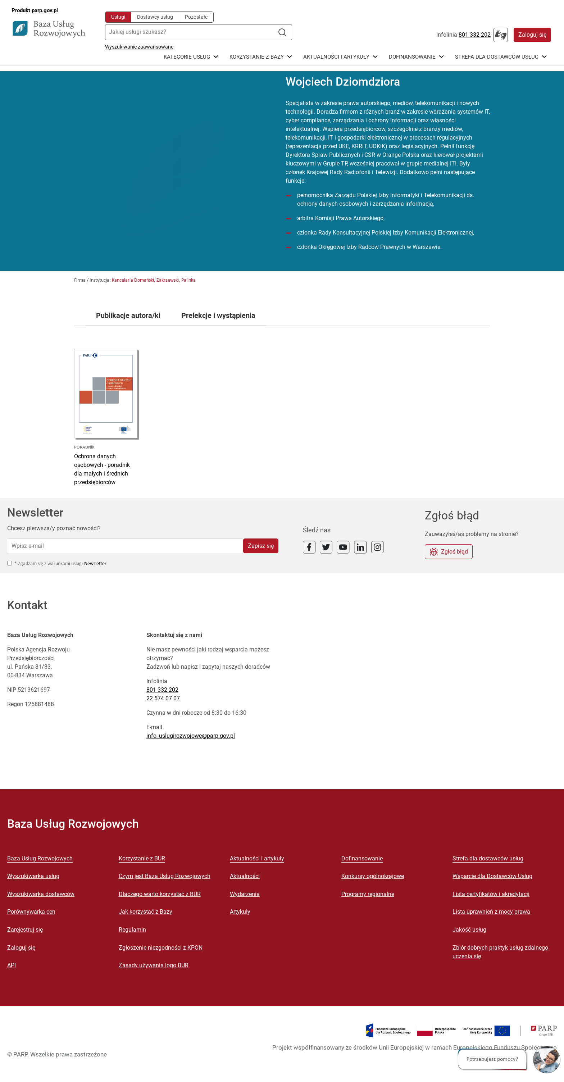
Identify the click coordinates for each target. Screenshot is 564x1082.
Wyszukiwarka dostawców (40, 894)
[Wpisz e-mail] (125, 545)
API (11, 965)
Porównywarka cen (31, 911)
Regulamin (132, 929)
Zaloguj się (532, 34)
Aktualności (245, 876)
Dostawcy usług (155, 17)
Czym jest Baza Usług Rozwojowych (164, 876)
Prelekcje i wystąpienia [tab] (218, 316)
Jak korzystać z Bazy (145, 911)
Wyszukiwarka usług (33, 876)
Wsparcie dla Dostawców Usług (492, 876)
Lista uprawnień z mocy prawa (491, 911)
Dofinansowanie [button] (412, 57)
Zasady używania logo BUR (153, 965)
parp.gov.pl (45, 10)
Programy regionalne (367, 894)
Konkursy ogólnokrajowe (372, 876)
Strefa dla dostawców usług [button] (496, 57)
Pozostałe (196, 17)
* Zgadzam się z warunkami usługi (48, 564)
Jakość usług (469, 929)
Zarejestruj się (25, 929)
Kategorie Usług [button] (187, 57)
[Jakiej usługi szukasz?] (192, 32)
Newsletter (95, 564)
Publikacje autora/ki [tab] (128, 316)
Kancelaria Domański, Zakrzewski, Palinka (154, 280)
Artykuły (240, 911)
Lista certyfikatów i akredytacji (490, 894)
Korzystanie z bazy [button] (256, 57)
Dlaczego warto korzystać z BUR (160, 894)
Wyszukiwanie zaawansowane (139, 47)
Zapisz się (261, 545)
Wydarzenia (245, 894)
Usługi (118, 17)
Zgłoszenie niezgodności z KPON (161, 947)
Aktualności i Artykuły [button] (336, 57)
